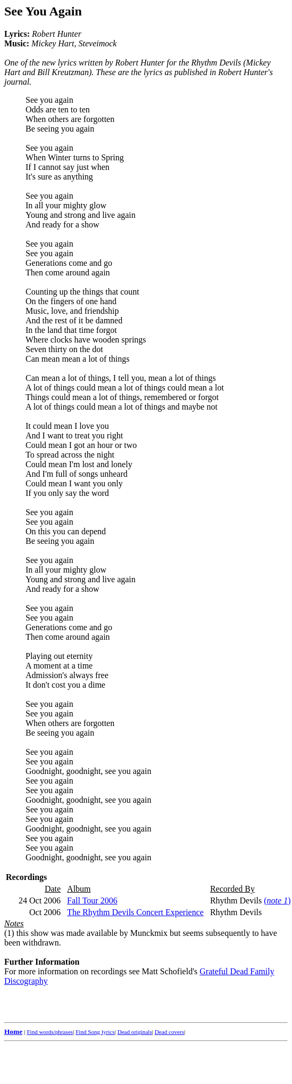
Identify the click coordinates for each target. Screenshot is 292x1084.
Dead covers (169, 1032)
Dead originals (135, 1032)
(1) (9, 933)
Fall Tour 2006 (92, 900)
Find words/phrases (50, 1032)
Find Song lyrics (95, 1032)
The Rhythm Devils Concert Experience (135, 912)
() (277, 900)
